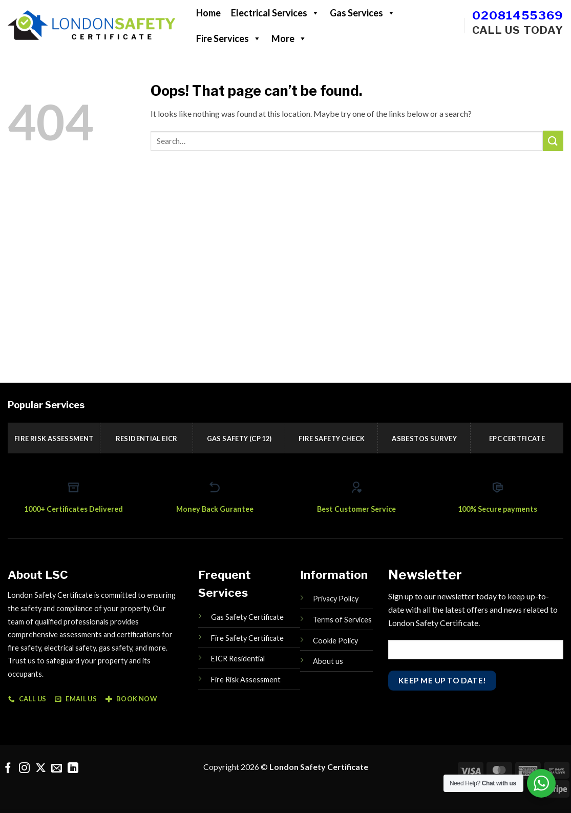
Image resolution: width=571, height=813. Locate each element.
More (289, 38)
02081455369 (517, 15)
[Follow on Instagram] (24, 769)
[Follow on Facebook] (8, 769)
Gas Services (362, 13)
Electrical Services (275, 13)
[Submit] (553, 141)
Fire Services (228, 38)
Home (208, 12)
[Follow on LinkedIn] (73, 769)
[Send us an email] (56, 769)
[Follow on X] (40, 769)
